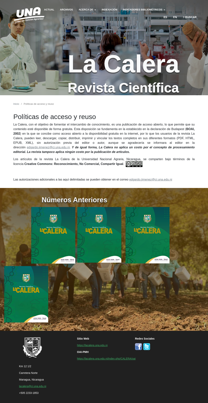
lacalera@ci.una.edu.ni (32, 386)
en (175, 17)
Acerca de (86, 9)
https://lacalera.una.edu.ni (92, 345)
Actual (49, 9)
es (165, 17)
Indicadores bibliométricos (143, 9)
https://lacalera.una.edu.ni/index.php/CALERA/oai (106, 358)
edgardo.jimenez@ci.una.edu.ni (48, 147)
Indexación (109, 9)
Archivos (66, 9)
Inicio (16, 104)
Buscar (190, 17)
